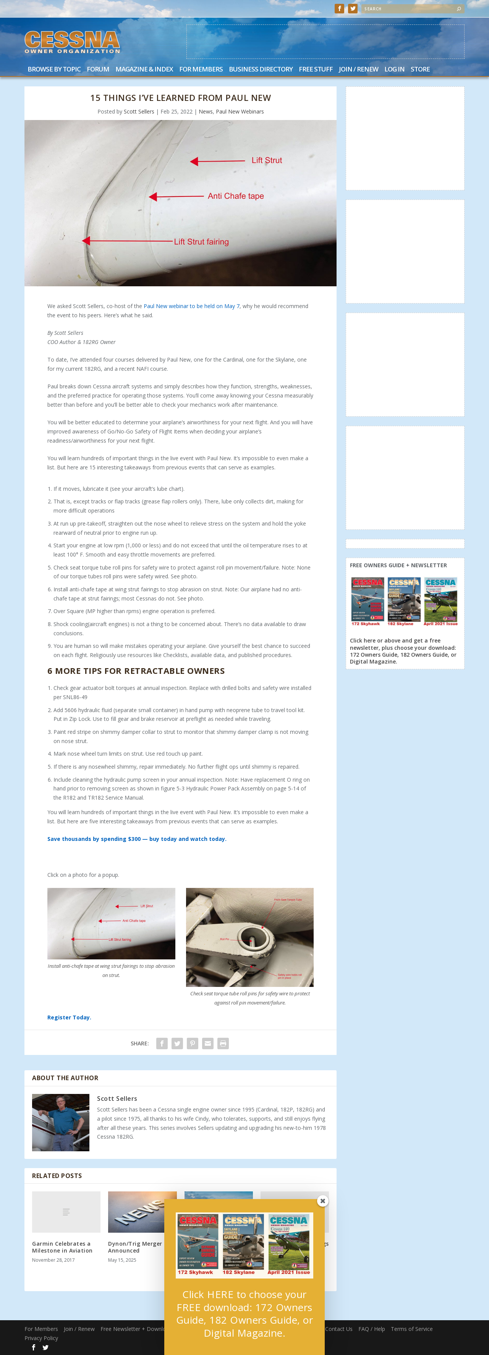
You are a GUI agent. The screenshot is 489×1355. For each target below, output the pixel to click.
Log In (394, 69)
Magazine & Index (144, 69)
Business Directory (261, 69)
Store (420, 69)
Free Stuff (316, 69)
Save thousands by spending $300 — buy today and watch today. (137, 838)
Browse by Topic (54, 69)
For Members (201, 69)
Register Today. (69, 1017)
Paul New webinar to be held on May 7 (192, 306)
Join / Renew (358, 69)
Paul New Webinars (240, 111)
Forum (98, 69)
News (206, 111)
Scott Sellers (139, 111)
